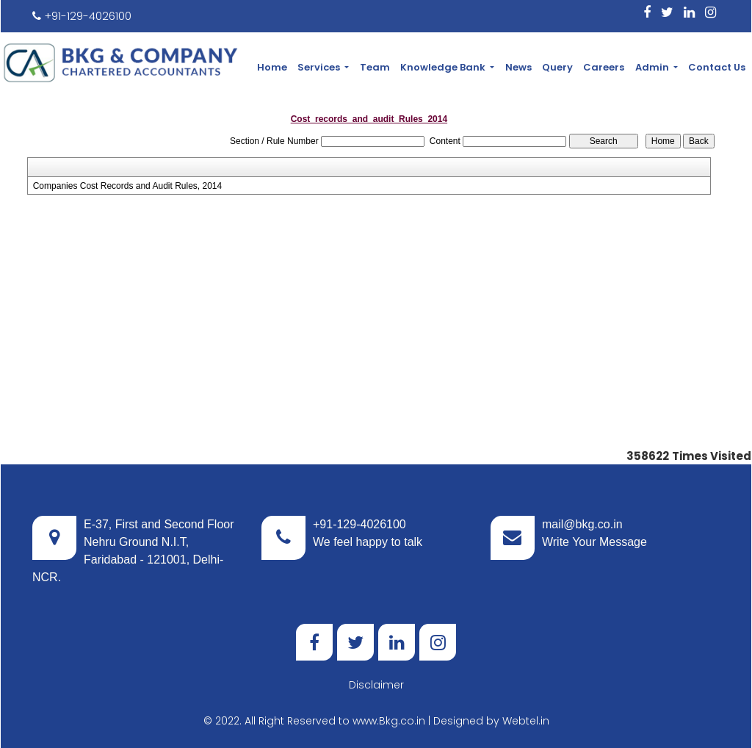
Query (557, 67)
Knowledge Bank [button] (444, 67)
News (518, 67)
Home (272, 67)
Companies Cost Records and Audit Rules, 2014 (127, 186)
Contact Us (716, 67)
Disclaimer (376, 684)
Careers (603, 67)
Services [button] (319, 67)
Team (375, 67)
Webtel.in (525, 720)
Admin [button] (653, 67)
